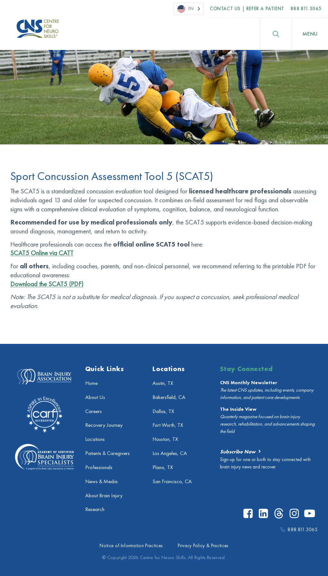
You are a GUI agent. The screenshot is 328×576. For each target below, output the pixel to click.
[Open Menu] (310, 34)
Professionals (98, 467)
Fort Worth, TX (167, 425)
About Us (95, 397)
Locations (95, 439)
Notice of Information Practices (131, 545)
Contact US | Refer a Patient (247, 9)
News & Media (101, 481)
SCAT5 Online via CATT (41, 253)
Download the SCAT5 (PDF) (46, 284)
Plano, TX (162, 467)
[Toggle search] (276, 34)
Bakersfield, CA (168, 397)
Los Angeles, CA (169, 453)
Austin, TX (162, 383)
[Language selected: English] (188, 9)
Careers (93, 411)
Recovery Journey (104, 425)
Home (91, 383)
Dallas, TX (163, 411)
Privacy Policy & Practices (203, 545)
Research (94, 509)
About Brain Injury (104, 495)
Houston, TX (165, 439)
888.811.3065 (306, 9)
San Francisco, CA (172, 481)
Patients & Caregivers (107, 453)
